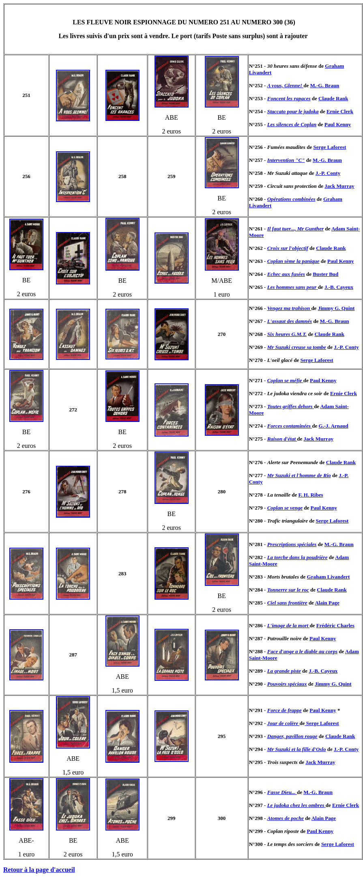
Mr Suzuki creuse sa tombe (296, 347)
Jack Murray (339, 186)
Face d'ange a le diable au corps (302, 651)
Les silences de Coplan (292, 124)
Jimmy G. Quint (336, 308)
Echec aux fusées (286, 274)
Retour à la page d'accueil (39, 869)
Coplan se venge (285, 508)
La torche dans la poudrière (297, 557)
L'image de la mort (288, 625)
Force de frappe (284, 710)
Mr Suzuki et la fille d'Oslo (296, 749)
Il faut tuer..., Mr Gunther (295, 229)
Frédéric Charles (335, 625)
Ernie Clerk (339, 111)
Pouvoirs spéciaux (287, 684)
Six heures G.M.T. (287, 334)
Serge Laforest (329, 147)
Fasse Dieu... (282, 792)
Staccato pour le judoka (293, 111)
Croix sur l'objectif (287, 248)
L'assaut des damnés (289, 321)
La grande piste (284, 671)
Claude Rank (333, 98)
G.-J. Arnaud (333, 426)
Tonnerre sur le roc (288, 590)
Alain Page (327, 603)
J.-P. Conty (328, 173)
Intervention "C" (286, 160)
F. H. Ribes (311, 495)
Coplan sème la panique (293, 261)
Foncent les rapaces (289, 98)
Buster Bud (325, 274)
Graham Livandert (328, 577)
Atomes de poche (285, 818)
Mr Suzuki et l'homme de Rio (299, 475)
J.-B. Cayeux (338, 287)
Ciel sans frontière (287, 603)
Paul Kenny (337, 124)
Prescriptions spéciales (292, 544)
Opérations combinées (291, 199)
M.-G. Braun (324, 85)
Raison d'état (282, 439)
